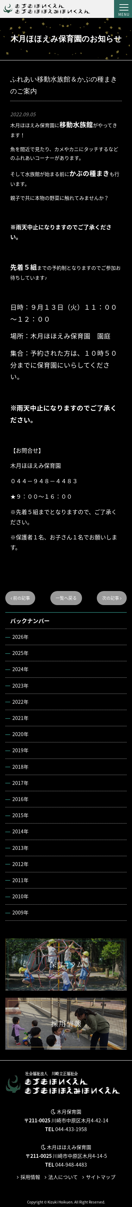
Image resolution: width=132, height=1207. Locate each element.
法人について (63, 1176)
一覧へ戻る (66, 598)
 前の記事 (20, 598)
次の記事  (111, 598)
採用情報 (30, 1176)
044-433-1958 (71, 1129)
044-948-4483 (71, 1164)
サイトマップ (100, 1176)
